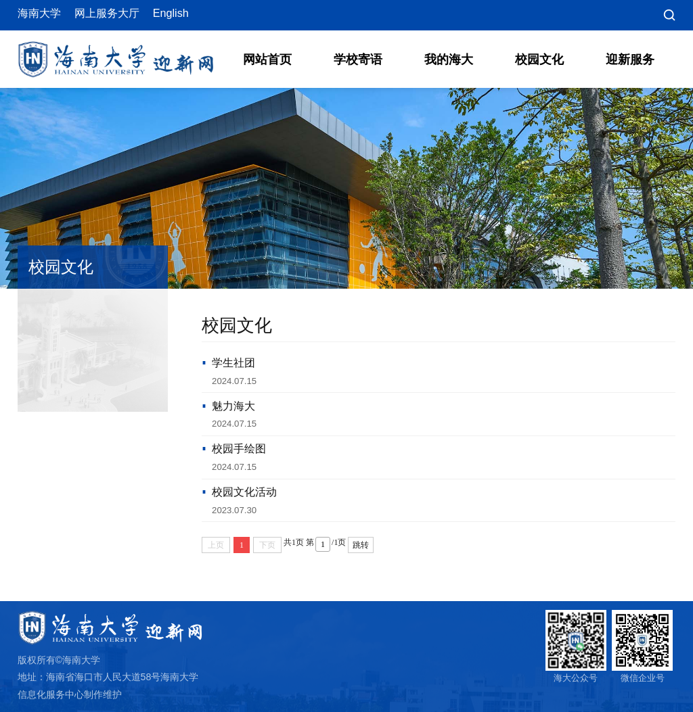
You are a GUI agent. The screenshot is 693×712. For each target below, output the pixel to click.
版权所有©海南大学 (59, 660)
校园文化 (539, 59)
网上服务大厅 (106, 13)
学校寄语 (358, 59)
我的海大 (448, 59)
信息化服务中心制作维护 (70, 694)
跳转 (361, 545)
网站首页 (267, 59)
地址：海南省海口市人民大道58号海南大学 (108, 676)
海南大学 (39, 13)
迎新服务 (630, 59)
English (171, 13)
